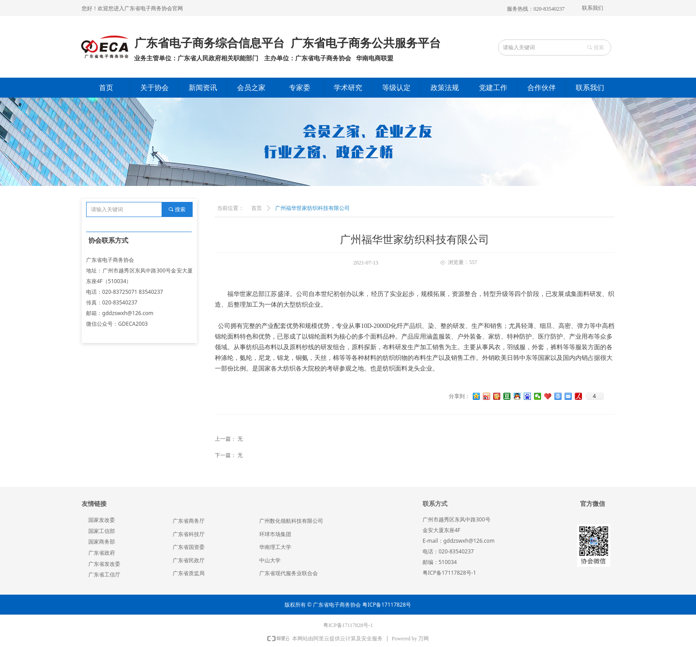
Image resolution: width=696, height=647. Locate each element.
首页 (256, 208)
